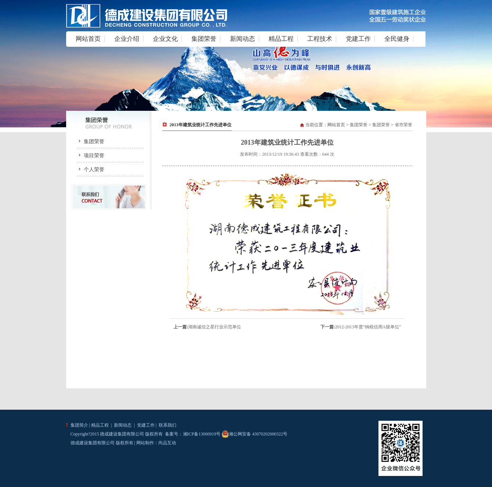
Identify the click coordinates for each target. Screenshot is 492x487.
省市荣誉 (403, 124)
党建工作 (358, 38)
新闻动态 (242, 38)
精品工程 (281, 38)
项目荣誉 (88, 155)
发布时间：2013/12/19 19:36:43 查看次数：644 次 (287, 154)
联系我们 (167, 425)
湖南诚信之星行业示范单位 (214, 326)
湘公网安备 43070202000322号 (254, 434)
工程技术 (319, 38)
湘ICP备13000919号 (202, 434)
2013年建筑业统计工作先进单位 (200, 124)
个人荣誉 (88, 169)
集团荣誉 (203, 38)
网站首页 (88, 38)
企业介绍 (126, 38)
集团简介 (79, 425)
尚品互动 (167, 442)
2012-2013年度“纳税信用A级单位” (368, 326)
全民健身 (396, 38)
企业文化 (165, 38)
